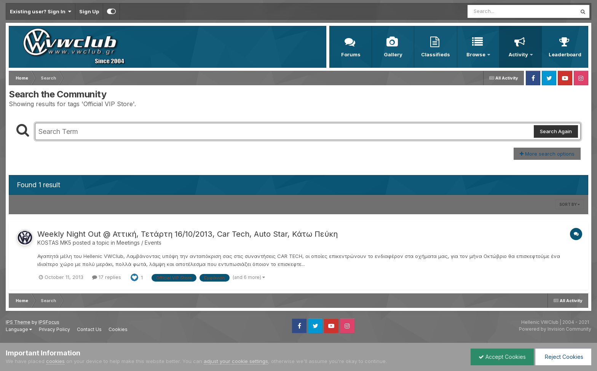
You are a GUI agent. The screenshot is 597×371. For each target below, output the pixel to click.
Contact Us (89, 329)
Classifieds (435, 54)
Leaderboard (565, 54)
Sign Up (89, 11)
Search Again (556, 131)
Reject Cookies (563, 356)
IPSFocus (48, 322)
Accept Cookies (502, 356)
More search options (547, 154)
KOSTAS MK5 (54, 242)
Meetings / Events (139, 242)
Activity (519, 54)
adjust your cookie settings (236, 361)
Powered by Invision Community (555, 329)
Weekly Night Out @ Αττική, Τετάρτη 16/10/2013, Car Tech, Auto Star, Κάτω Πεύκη (187, 234)
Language (19, 329)
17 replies (106, 277)
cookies (55, 361)
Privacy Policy (54, 329)
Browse (476, 54)
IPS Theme (18, 322)
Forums (351, 54)
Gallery (393, 54)
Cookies (118, 329)
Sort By (569, 204)
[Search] (501, 11)
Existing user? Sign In (40, 11)
